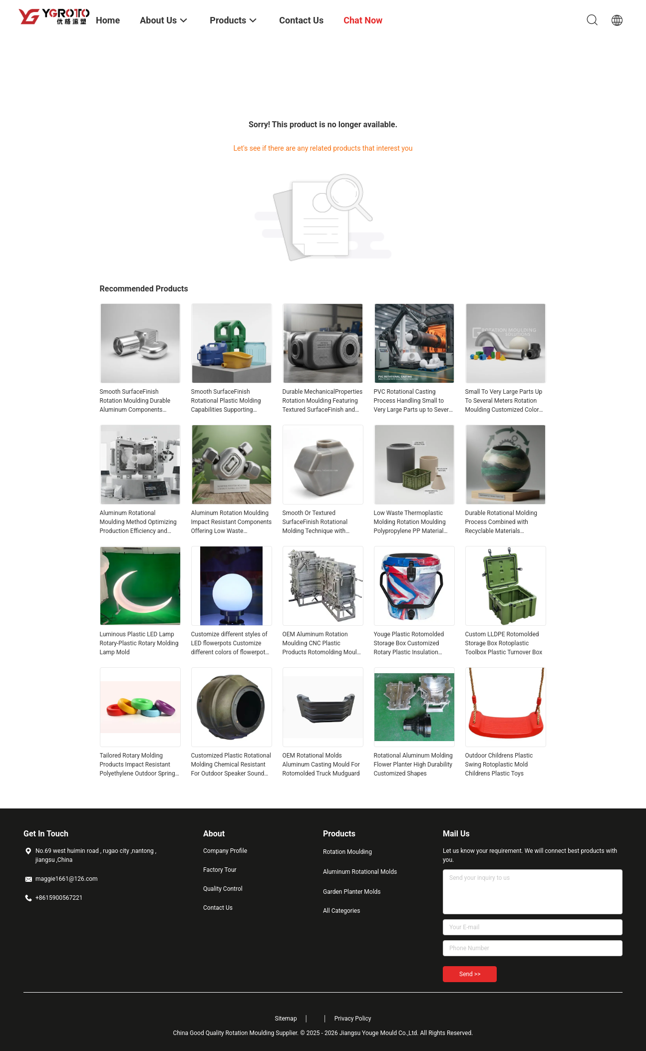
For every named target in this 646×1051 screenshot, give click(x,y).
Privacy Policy (352, 1018)
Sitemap (286, 1018)
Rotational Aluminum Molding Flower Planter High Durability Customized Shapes (413, 764)
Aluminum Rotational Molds (360, 871)
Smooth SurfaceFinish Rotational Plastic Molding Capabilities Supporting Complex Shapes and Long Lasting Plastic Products (226, 401)
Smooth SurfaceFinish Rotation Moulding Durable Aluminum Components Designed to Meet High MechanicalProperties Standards (135, 401)
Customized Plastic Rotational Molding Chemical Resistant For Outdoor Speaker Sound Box (231, 765)
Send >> (469, 974)
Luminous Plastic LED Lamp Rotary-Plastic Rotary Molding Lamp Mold (139, 643)
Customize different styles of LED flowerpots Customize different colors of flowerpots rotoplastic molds (230, 644)
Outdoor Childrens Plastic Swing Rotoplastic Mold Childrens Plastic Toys (499, 764)
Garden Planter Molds (352, 891)
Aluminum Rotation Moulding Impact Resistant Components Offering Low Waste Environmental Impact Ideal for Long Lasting (231, 522)
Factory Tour (220, 869)
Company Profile (225, 850)
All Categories (341, 910)
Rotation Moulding (347, 851)
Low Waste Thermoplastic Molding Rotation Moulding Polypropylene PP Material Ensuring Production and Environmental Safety (410, 522)
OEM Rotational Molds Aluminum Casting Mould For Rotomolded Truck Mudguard (321, 764)
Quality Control (223, 888)
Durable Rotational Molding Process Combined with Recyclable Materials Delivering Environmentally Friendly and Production (501, 522)
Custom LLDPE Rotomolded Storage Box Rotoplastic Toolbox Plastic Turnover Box (504, 643)
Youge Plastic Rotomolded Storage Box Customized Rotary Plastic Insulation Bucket (409, 644)
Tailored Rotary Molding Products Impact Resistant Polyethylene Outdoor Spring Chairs (137, 765)
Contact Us (218, 907)
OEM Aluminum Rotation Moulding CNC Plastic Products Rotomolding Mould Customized (321, 644)
